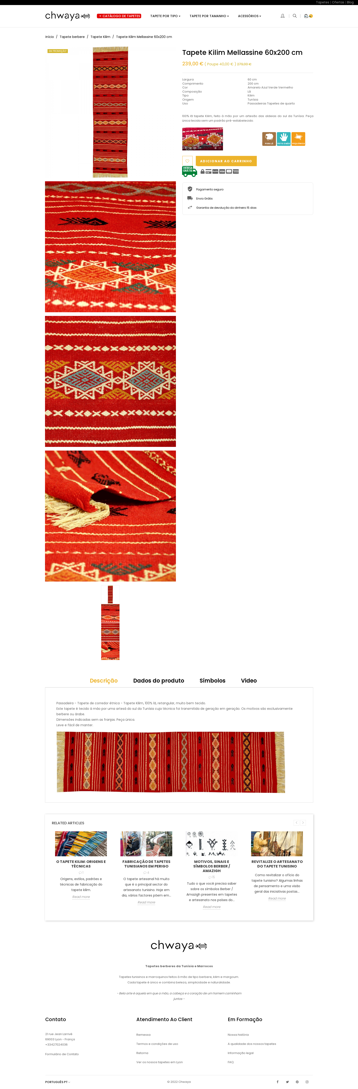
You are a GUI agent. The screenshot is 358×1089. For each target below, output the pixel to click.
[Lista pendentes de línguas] (60, 1082)
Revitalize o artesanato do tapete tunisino (277, 864)
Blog (350, 2)
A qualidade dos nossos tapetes (252, 1044)
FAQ (231, 1062)
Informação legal (241, 1053)
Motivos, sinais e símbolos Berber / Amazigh (211, 866)
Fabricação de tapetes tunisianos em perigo (146, 864)
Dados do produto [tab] (158, 680)
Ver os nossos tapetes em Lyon (159, 1062)
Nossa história (238, 1035)
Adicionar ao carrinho (229, 161)
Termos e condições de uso (157, 1044)
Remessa (143, 1035)
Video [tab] (249, 680)
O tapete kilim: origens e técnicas (81, 864)
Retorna (142, 1053)
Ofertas (338, 2)
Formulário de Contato (62, 1054)
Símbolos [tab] (212, 680)
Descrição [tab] (104, 680)
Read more (81, 897)
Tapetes (322, 2)
